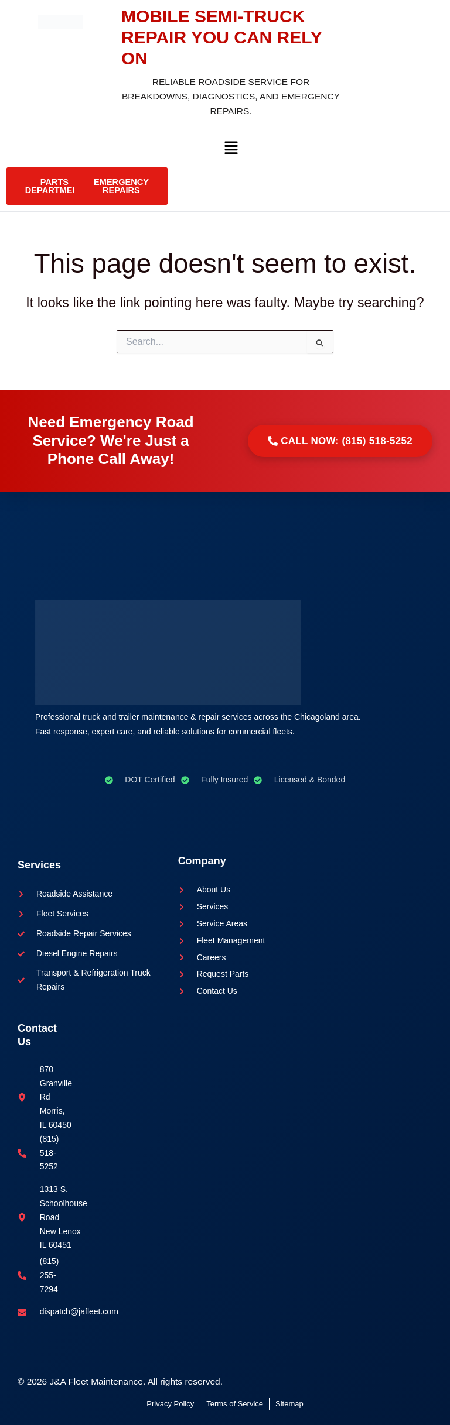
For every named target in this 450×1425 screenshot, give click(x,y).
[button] (230, 150)
